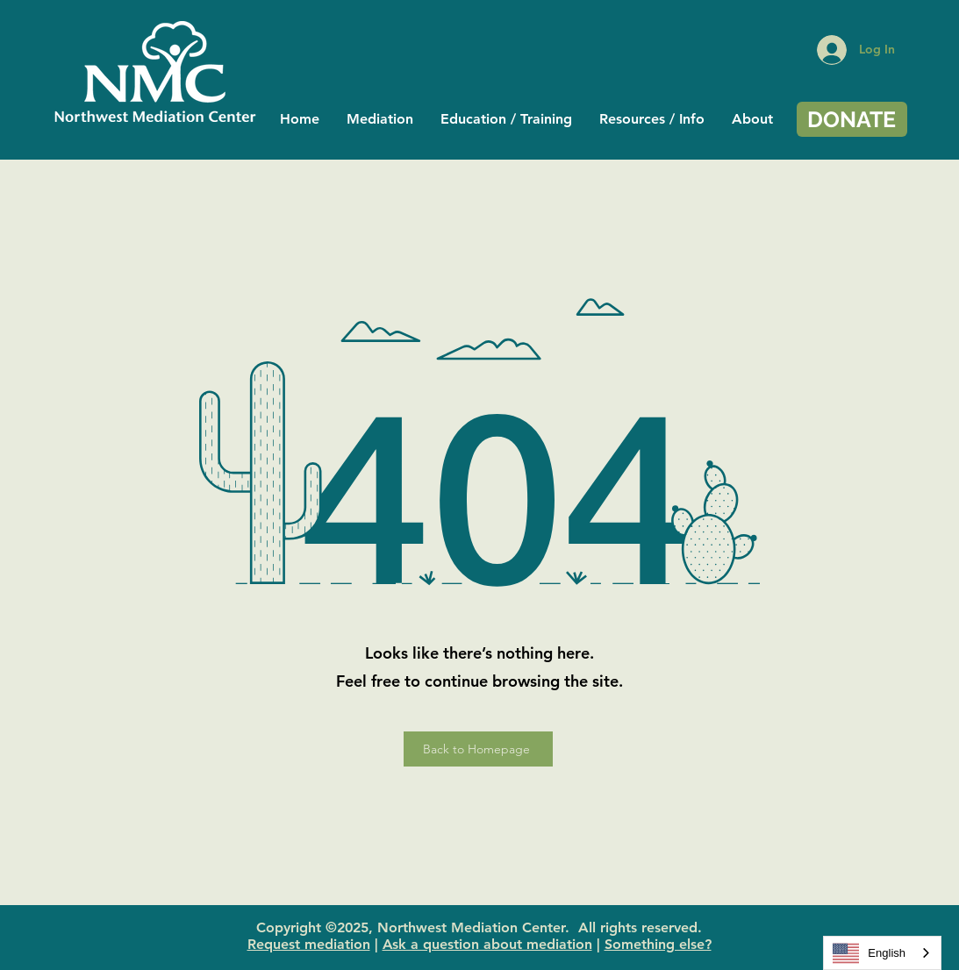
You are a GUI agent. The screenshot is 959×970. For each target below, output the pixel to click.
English (869, 953)
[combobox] (882, 953)
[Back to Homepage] (478, 749)
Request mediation (308, 944)
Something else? (658, 944)
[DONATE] (852, 119)
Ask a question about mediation (487, 944)
